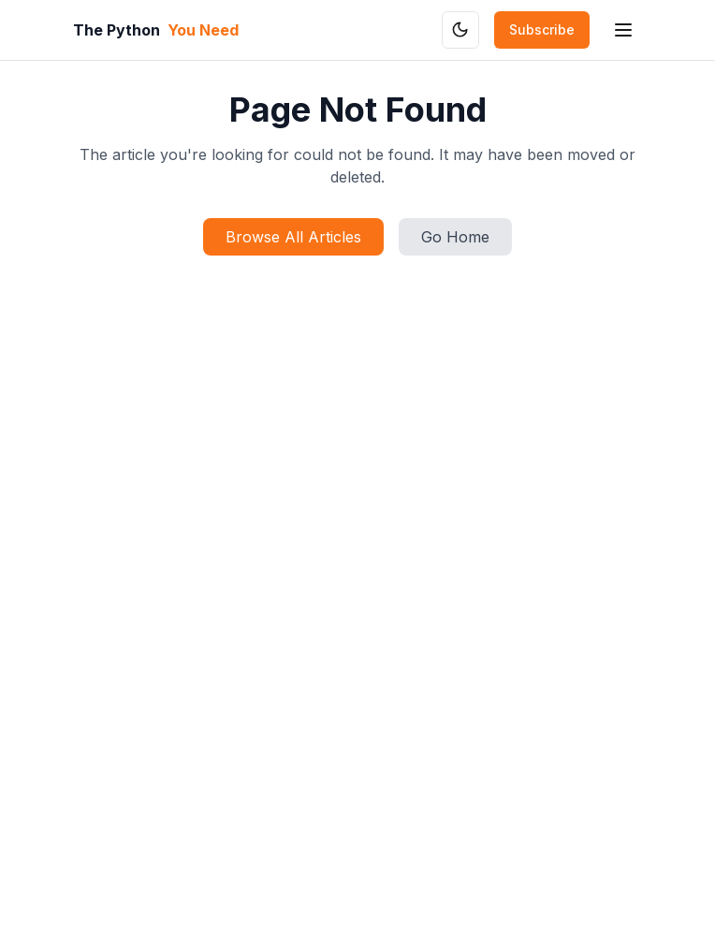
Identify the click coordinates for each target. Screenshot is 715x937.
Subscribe (542, 29)
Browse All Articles (293, 236)
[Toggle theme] (460, 30)
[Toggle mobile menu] (623, 30)
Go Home (455, 236)
